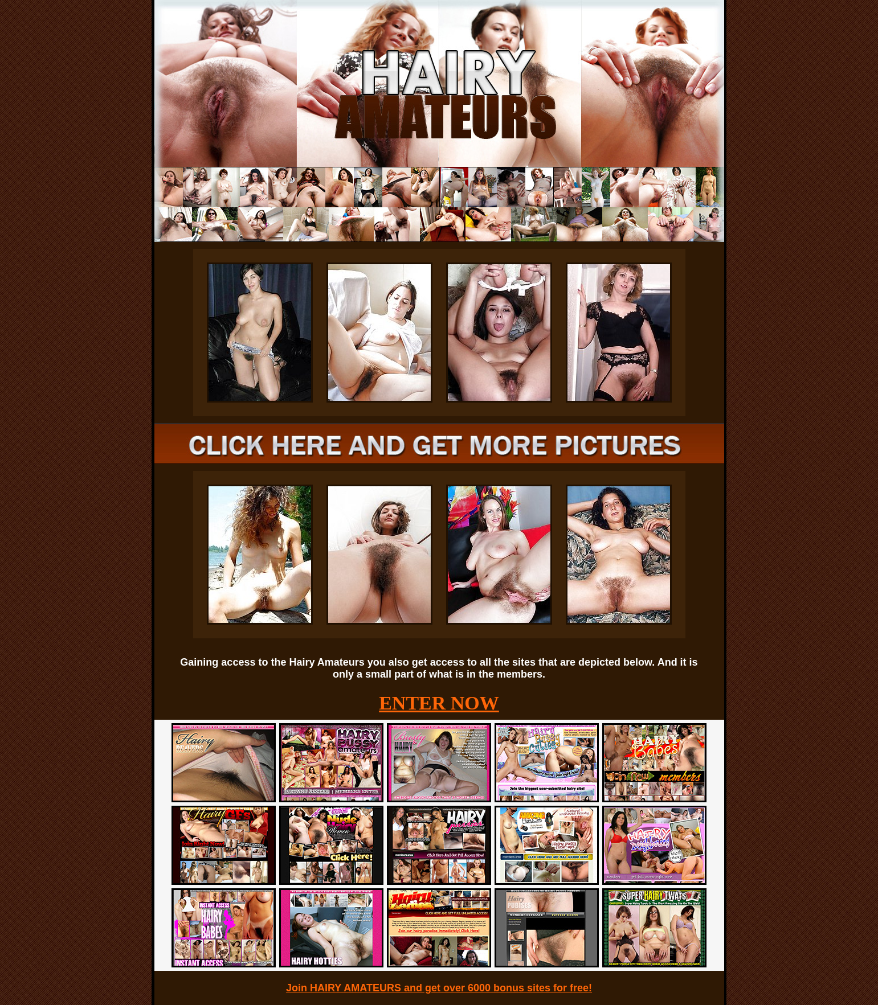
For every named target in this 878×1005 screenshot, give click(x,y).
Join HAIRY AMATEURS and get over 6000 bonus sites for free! (439, 988)
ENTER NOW (439, 702)
